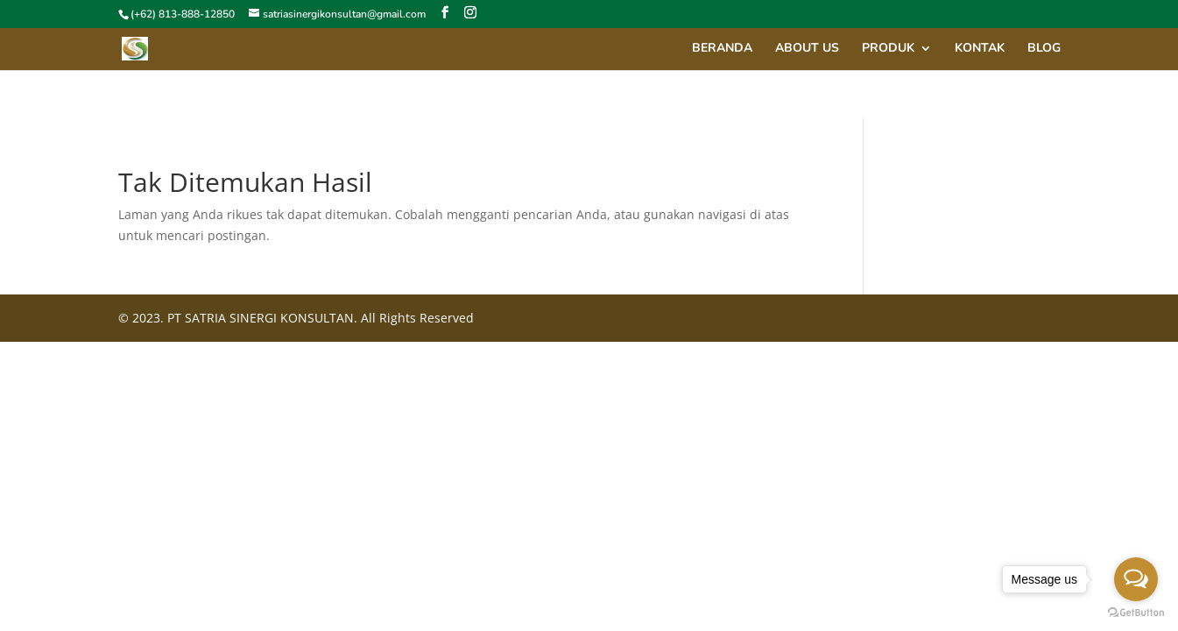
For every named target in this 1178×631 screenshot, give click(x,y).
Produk (888, 49)
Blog (1044, 49)
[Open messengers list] (1136, 579)
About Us (807, 49)
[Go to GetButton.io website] (1136, 613)
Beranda (722, 49)
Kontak (980, 49)
